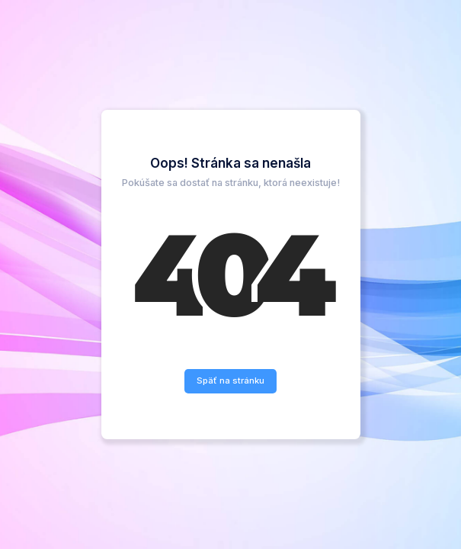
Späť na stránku (230, 380)
